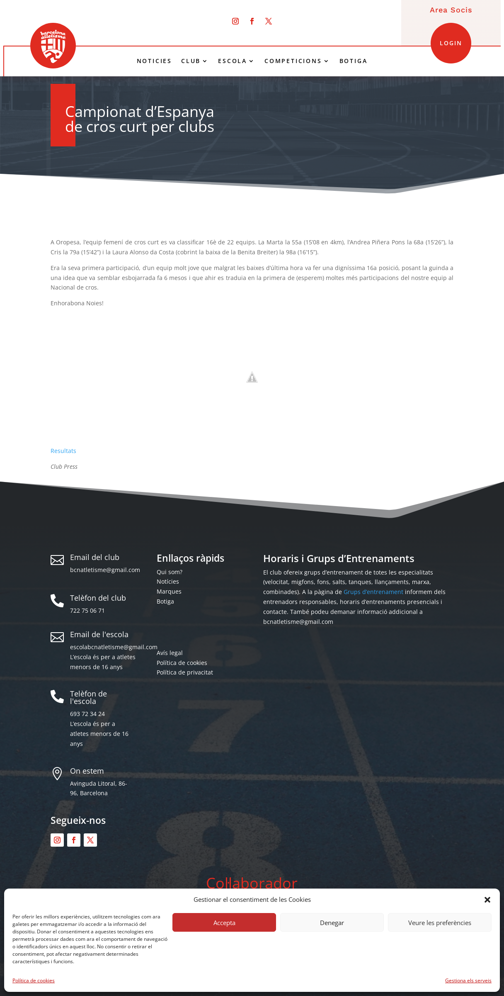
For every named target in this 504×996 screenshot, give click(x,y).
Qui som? (169, 572)
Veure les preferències (439, 922)
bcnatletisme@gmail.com (105, 570)
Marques (169, 591)
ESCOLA (232, 61)
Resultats (63, 451)
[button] (487, 900)
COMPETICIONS (293, 61)
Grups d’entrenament (373, 592)
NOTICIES (154, 61)
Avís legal (170, 653)
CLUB (191, 61)
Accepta (224, 922)
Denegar (332, 922)
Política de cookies (33, 980)
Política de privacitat (185, 672)
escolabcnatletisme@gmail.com (114, 647)
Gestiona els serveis (468, 980)
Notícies (168, 581)
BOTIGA (353, 61)
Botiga (165, 601)
